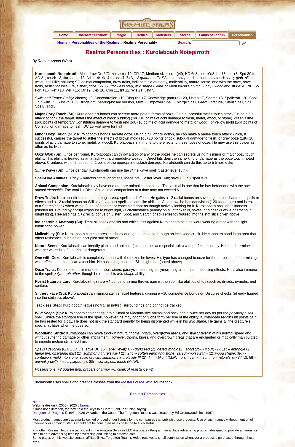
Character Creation (92, 35)
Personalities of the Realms (95, 42)
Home (63, 35)
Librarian (84, 406)
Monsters (163, 35)
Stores (185, 35)
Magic (121, 35)
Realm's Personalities (147, 395)
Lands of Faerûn (212, 35)
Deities (142, 35)
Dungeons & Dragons (48, 413)
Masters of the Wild (137, 383)
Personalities (242, 35)
